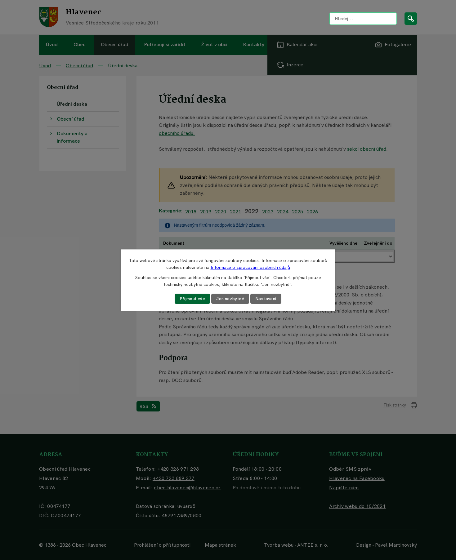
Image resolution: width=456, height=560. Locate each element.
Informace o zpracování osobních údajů (250, 267)
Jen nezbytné (230, 298)
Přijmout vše (192, 298)
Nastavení (267, 298)
